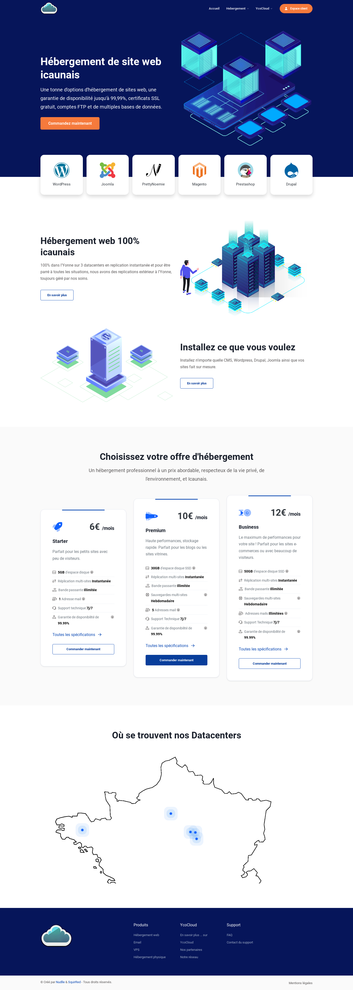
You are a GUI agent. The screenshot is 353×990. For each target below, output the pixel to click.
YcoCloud (262, 8)
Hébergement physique (150, 957)
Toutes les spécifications (76, 634)
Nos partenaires (191, 950)
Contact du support (240, 942)
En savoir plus (57, 295)
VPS (136, 950)
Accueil (214, 8)
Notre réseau (189, 957)
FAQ (229, 935)
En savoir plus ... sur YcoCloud (193, 938)
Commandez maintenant (70, 123)
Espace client (296, 8)
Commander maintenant (83, 649)
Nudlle (60, 982)
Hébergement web (146, 935)
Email (137, 942)
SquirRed (74, 982)
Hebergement (235, 8)
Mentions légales (301, 983)
